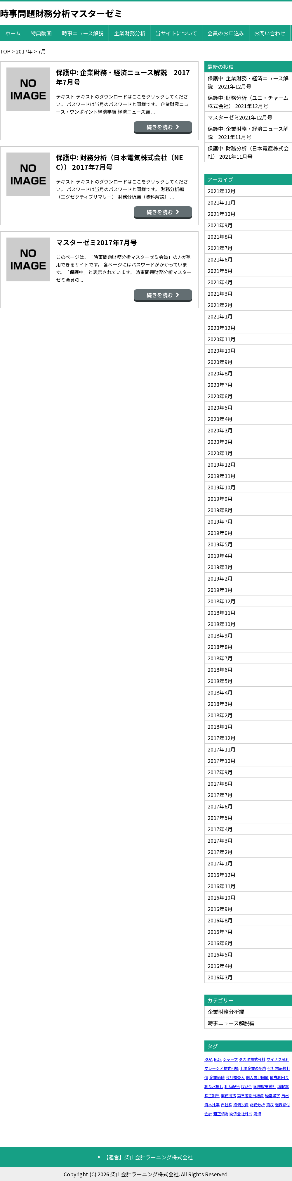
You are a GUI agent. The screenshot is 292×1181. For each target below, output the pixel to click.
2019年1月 (220, 589)
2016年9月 (220, 908)
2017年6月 (220, 806)
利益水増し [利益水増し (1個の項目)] (213, 1086)
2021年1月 (220, 316)
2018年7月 (220, 658)
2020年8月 (220, 373)
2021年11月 (222, 202)
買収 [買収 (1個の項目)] (270, 1104)
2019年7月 (220, 521)
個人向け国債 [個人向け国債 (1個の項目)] (257, 1077)
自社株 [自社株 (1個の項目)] (226, 1104)
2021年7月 (220, 248)
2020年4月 (220, 418)
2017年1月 (220, 863)
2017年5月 (220, 817)
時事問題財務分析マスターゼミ (61, 13)
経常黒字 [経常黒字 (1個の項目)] (272, 1095)
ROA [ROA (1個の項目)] (208, 1059)
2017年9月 (220, 772)
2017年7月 (220, 795)
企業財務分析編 (226, 1011)
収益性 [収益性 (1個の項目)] (246, 1086)
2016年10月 (222, 897)
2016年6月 (220, 943)
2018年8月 (220, 646)
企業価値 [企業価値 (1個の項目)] (217, 1077)
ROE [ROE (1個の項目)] (218, 1059)
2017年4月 (220, 829)
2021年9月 (220, 225)
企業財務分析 (129, 33)
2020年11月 (222, 339)
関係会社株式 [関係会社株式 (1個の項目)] (241, 1113)
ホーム (13, 33)
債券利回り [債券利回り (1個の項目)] (279, 1077)
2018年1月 (220, 726)
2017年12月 (222, 738)
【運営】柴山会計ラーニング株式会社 (148, 1157)
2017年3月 (220, 840)
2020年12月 (222, 327)
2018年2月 (220, 715)
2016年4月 (220, 965)
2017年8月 (220, 783)
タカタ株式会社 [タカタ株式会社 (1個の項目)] (252, 1059)
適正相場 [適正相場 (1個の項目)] (220, 1113)
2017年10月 (222, 760)
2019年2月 (220, 578)
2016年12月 (222, 874)
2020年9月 (220, 362)
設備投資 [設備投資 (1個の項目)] (240, 1104)
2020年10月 (222, 350)
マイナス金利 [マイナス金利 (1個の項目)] (278, 1059)
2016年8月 (220, 920)
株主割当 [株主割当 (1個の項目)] (212, 1095)
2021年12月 (222, 191)
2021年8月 (220, 236)
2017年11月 (222, 749)
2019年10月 (222, 487)
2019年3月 (220, 567)
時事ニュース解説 (83, 33)
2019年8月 (220, 510)
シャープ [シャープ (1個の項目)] (230, 1059)
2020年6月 (220, 396)
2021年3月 (220, 293)
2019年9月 (220, 498)
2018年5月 (220, 681)
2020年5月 (220, 407)
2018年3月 (220, 703)
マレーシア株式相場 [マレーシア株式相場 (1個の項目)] (221, 1068)
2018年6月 (220, 669)
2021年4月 (220, 282)
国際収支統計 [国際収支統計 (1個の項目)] (264, 1086)
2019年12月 (222, 464)
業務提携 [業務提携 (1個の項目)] (228, 1095)
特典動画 (41, 33)
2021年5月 (220, 270)
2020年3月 (220, 430)
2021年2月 (220, 305)
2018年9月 (220, 635)
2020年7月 (220, 384)
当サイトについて (176, 33)
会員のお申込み (225, 33)
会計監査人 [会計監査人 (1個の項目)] (235, 1077)
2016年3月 (220, 977)
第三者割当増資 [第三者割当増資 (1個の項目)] (250, 1095)
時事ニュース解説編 (231, 1023)
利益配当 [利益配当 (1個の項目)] (232, 1086)
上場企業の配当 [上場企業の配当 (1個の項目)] (253, 1068)
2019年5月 (220, 544)
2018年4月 (220, 692)
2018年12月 (222, 601)
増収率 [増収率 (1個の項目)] (283, 1086)
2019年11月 (222, 475)
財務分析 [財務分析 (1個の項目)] (257, 1104)
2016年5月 (220, 954)
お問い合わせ (270, 33)
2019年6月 (220, 532)
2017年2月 (220, 852)
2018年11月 (222, 612)
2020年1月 (220, 453)
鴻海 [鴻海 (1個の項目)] (257, 1113)
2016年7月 (220, 931)
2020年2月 (220, 441)
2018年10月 (222, 624)
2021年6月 (220, 259)
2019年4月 (220, 555)
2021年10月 (222, 213)
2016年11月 (222, 886)
